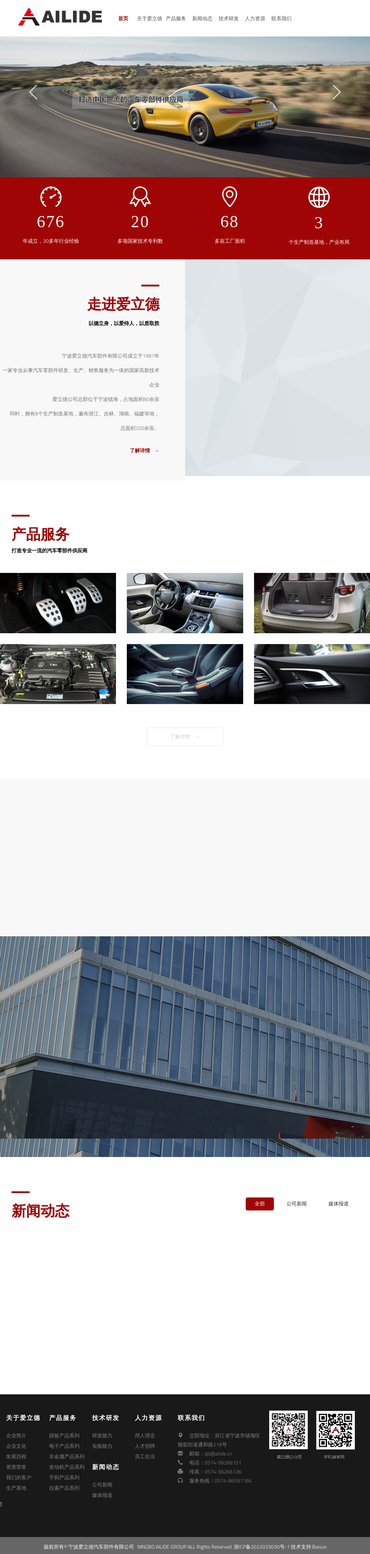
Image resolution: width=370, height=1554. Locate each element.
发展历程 (16, 1453)
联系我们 (284, 18)
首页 (125, 18)
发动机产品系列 (67, 1462)
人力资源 (257, 18)
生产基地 (16, 1480)
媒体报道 (338, 1203)
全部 (260, 1203)
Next (336, 92)
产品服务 (178, 18)
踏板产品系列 (64, 1435)
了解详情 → (185, 736)
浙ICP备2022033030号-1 (262, 1543)
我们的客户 (18, 1471)
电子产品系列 (64, 1444)
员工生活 (145, 1453)
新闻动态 (204, 18)
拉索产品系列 (64, 1480)
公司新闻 (297, 1203)
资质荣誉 (16, 1462)
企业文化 (16, 1444)
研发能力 (102, 1435)
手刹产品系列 (64, 1471)
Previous (33, 92)
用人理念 (145, 1435)
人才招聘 (145, 1444)
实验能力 (102, 1444)
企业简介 (16, 1435)
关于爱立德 (151, 18)
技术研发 (231, 18)
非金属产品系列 (67, 1453)
